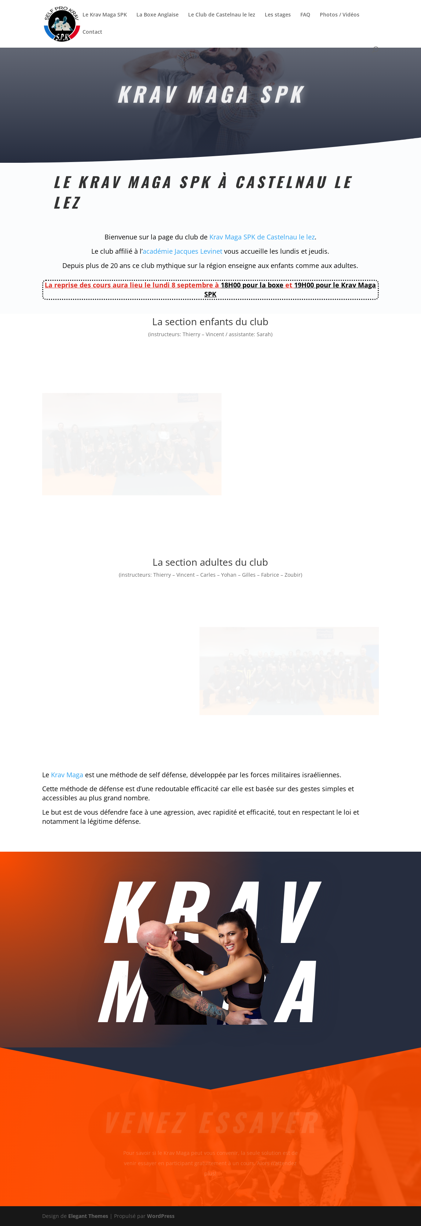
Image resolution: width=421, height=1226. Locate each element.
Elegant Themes (88, 1215)
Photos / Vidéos (339, 15)
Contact (92, 32)
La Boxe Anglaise (157, 15)
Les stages (278, 15)
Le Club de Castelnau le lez (221, 15)
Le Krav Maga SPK (105, 15)
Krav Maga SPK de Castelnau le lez (262, 236)
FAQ (305, 15)
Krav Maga (67, 774)
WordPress (161, 1215)
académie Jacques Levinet (182, 251)
